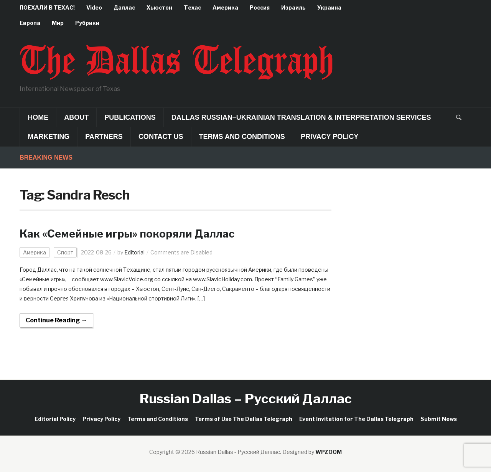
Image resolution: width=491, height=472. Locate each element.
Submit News (438, 419)
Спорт (65, 252)
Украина (329, 7)
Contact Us (160, 136)
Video (94, 7)
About (76, 117)
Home (38, 117)
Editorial (134, 252)
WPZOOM (328, 452)
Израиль (293, 7)
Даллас (124, 7)
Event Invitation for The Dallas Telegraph (356, 419)
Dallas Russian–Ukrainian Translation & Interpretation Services (301, 117)
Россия (260, 7)
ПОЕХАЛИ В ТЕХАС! (47, 7)
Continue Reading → (56, 320)
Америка (225, 7)
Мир (58, 23)
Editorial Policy (55, 419)
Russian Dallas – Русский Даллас (246, 398)
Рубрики (87, 23)
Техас (192, 7)
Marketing (48, 136)
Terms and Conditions (242, 136)
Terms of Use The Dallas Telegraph (243, 419)
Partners (104, 136)
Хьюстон (159, 7)
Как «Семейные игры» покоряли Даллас (129, 233)
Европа (30, 23)
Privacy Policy (329, 136)
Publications (130, 117)
